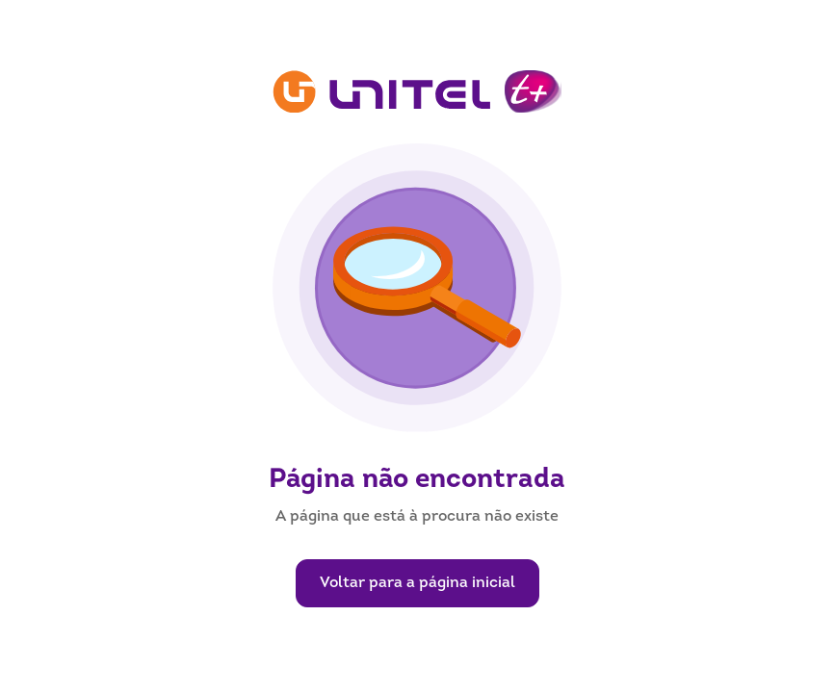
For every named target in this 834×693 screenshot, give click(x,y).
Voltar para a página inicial (417, 583)
